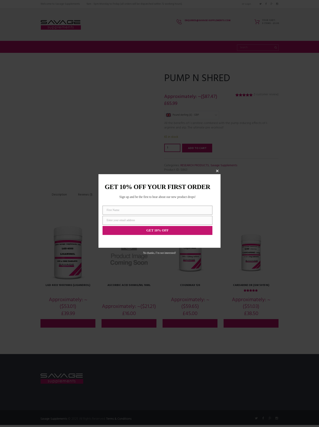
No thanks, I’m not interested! (159, 252)
